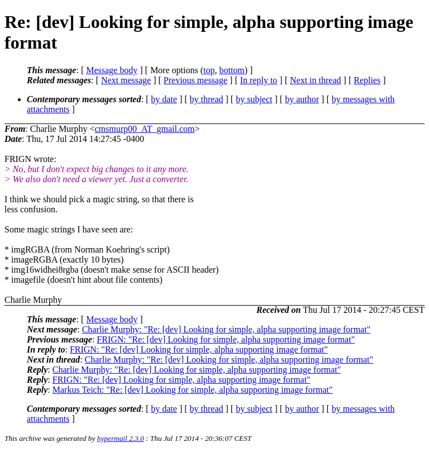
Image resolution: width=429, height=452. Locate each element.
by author (302, 99)
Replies (367, 80)
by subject (254, 99)
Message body (111, 70)
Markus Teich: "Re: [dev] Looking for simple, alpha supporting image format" (193, 389)
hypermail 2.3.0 (120, 438)
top (208, 70)
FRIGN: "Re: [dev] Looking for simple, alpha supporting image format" (226, 339)
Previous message (195, 80)
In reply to (259, 80)
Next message (126, 80)
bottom (231, 70)
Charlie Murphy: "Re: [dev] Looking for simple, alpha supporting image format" (226, 329)
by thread (206, 99)
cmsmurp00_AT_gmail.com (144, 129)
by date (164, 99)
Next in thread (315, 80)
